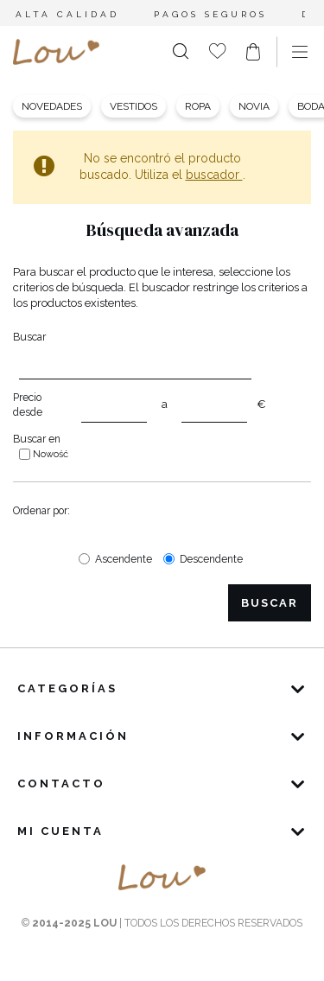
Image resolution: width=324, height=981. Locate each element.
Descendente (211, 559)
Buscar (29, 337)
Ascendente (123, 559)
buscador (214, 175)
